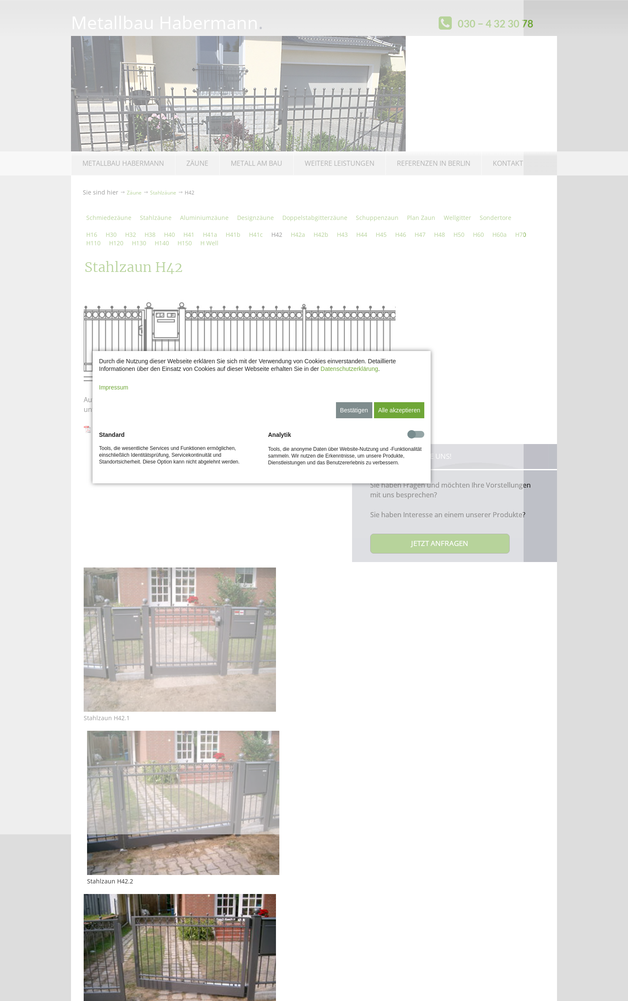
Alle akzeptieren (451, 493)
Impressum (165, 470)
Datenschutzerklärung (401, 452)
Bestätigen (406, 493)
